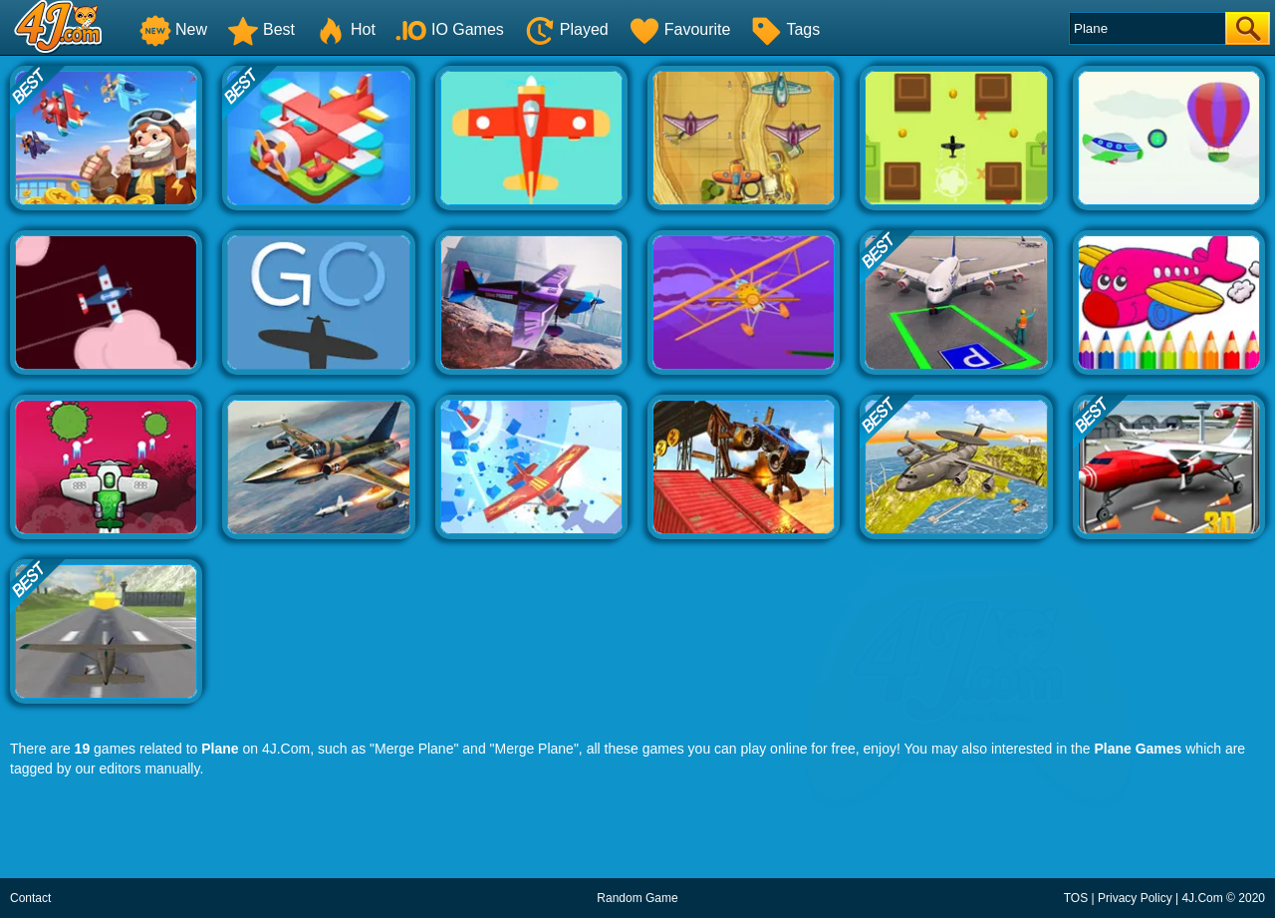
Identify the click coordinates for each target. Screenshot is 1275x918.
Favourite (680, 29)
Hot (345, 29)
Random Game (637, 898)
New (173, 29)
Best (261, 29)
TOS (1076, 898)
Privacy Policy (1135, 898)
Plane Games (1137, 749)
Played (566, 29)
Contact (30, 898)
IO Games (449, 29)
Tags (785, 29)
